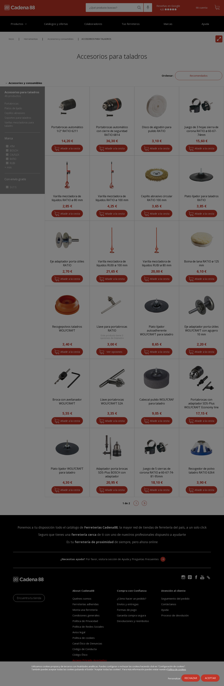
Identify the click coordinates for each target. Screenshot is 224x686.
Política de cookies (176, 669)
